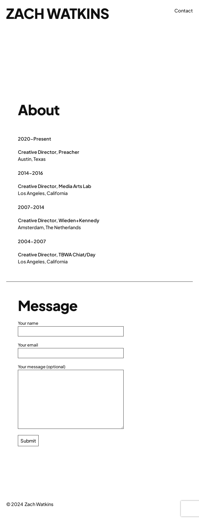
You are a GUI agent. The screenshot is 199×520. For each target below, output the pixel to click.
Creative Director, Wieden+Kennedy (58, 220)
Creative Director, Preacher (48, 152)
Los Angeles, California (43, 193)
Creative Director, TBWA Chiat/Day (56, 254)
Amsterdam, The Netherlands (49, 227)
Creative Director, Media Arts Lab (54, 186)
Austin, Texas (32, 159)
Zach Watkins (57, 13)
